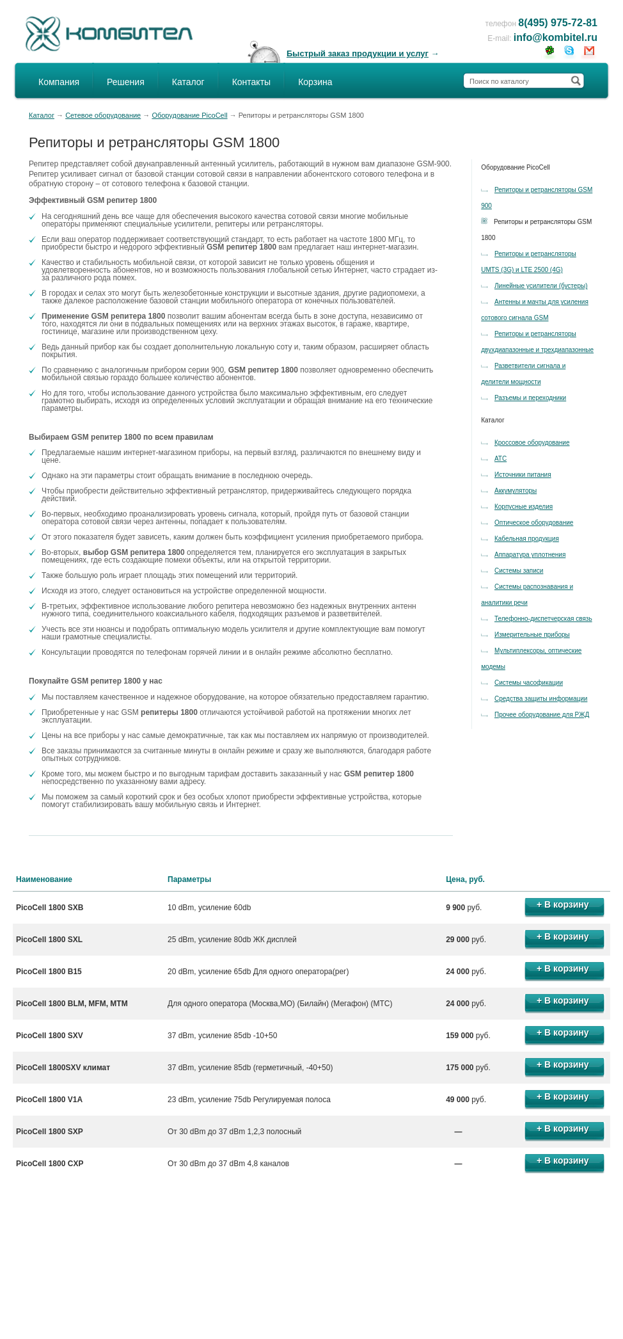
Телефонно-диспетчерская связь (543, 618)
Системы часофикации (528, 682)
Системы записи (518, 570)
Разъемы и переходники (530, 397)
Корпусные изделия (523, 506)
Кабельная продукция (526, 538)
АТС (500, 458)
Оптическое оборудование (533, 522)
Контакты (251, 82)
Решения (126, 82)
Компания (58, 82)
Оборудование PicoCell (189, 115)
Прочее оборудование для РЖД (541, 714)
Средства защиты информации (540, 698)
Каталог (188, 82)
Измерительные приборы (532, 634)
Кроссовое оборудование (532, 442)
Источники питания (522, 474)
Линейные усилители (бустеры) (541, 285)
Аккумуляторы (515, 490)
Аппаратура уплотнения (529, 554)
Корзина (315, 82)
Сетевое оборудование (103, 115)
